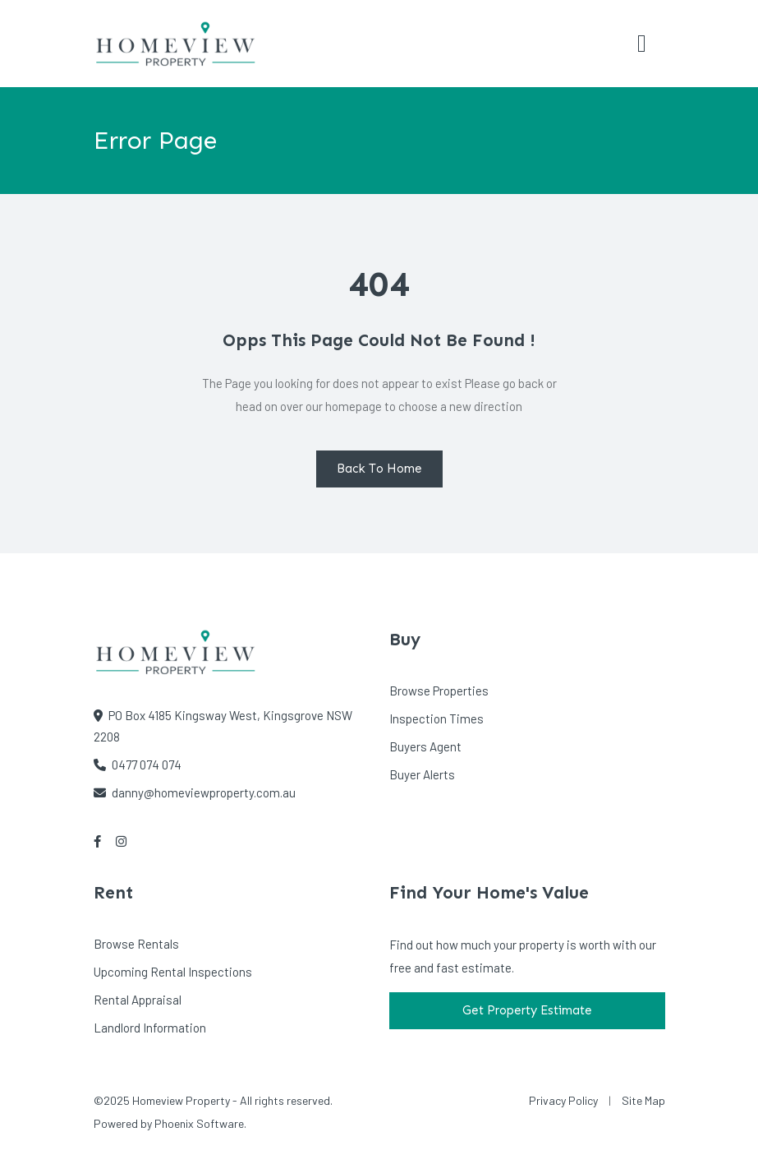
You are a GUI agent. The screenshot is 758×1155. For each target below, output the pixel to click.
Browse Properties (439, 690)
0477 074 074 (137, 764)
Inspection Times (436, 718)
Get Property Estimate (527, 1010)
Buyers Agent (425, 746)
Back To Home (379, 468)
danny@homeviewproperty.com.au (195, 792)
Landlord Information (150, 1027)
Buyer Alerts (422, 774)
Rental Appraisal (137, 999)
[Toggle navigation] (642, 43)
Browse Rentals (136, 943)
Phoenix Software (199, 1123)
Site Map (643, 1100)
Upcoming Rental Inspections (173, 971)
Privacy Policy (563, 1100)
